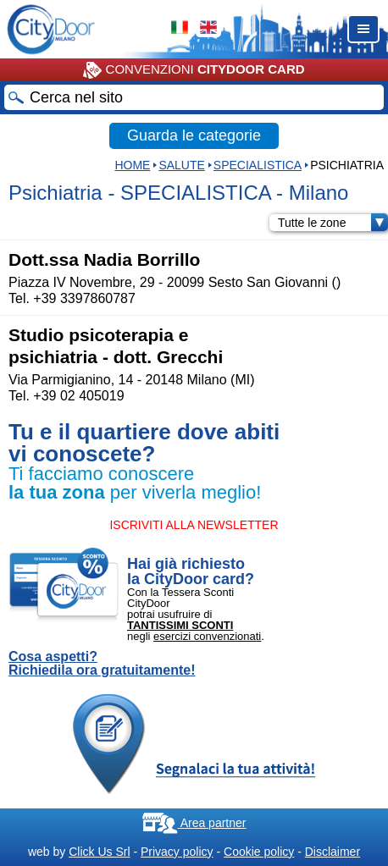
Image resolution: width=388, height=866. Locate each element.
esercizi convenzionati (207, 636)
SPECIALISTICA (257, 165)
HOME (132, 165)
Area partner (194, 823)
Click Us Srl (99, 851)
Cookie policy (259, 851)
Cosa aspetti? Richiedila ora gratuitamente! (102, 663)
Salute (181, 165)
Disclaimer (332, 851)
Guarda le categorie (194, 135)
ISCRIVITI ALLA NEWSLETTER (193, 525)
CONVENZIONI (193, 70)
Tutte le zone (333, 222)
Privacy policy (177, 851)
